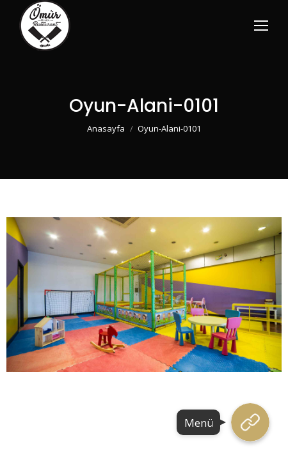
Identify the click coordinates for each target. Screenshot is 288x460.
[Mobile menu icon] (261, 25)
